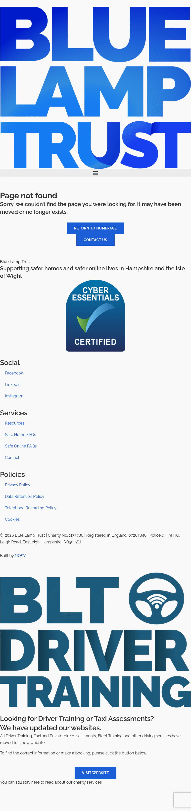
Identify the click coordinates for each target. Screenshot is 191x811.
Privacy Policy (17, 485)
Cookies (12, 519)
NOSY (20, 555)
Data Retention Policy (24, 496)
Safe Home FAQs (20, 434)
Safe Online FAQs (21, 446)
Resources (14, 423)
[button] (95, 173)
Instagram (14, 396)
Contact (12, 457)
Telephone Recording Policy (30, 508)
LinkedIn (13, 384)
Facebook (14, 373)
